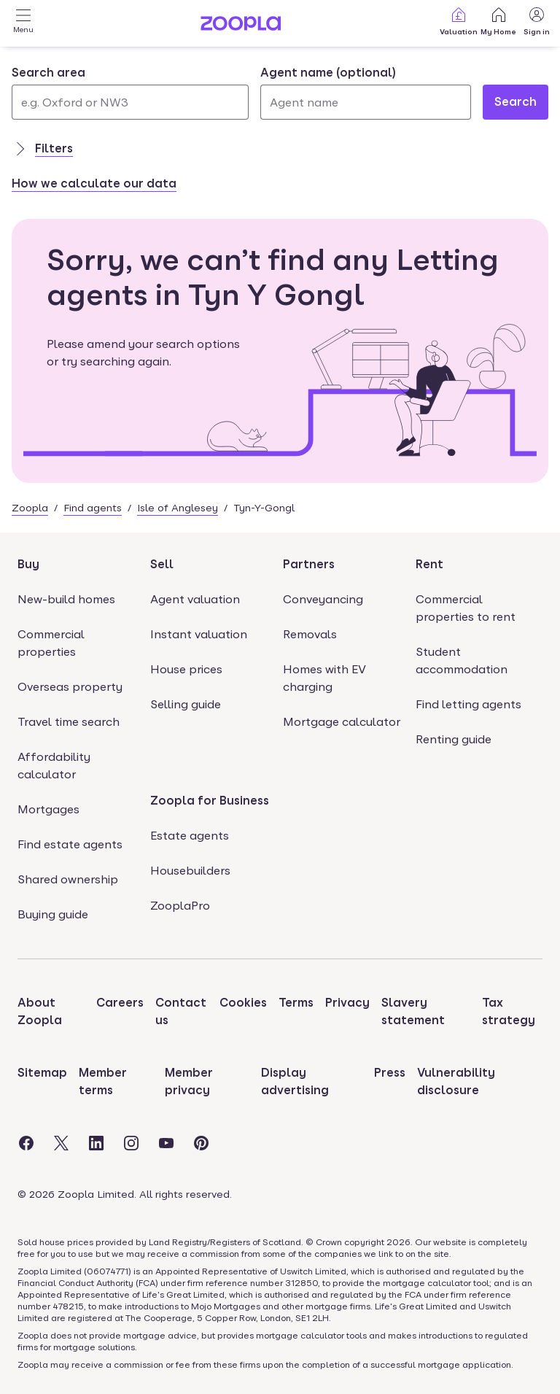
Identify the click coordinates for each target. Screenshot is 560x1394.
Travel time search (69, 722)
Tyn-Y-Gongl (264, 508)
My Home (498, 21)
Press (389, 1073)
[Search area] (130, 102)
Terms (296, 1003)
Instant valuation (198, 634)
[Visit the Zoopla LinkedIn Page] (96, 1143)
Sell (162, 564)
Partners (309, 564)
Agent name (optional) (328, 73)
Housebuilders (190, 871)
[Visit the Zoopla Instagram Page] (131, 1143)
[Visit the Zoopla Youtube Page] (166, 1143)
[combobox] (130, 92)
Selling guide (185, 704)
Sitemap (42, 1073)
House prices (186, 669)
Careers (120, 1003)
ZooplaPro (180, 906)
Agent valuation (195, 599)
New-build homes (66, 599)
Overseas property (70, 687)
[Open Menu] (23, 23)
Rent (429, 564)
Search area (48, 73)
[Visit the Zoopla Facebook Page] (26, 1143)
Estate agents (189, 836)
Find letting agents (468, 704)
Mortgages (48, 809)
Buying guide (53, 914)
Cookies (243, 1003)
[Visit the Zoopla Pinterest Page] (201, 1143)
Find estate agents (70, 844)
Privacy (347, 1003)
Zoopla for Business (209, 801)
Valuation (459, 21)
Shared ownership (68, 879)
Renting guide (453, 739)
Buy (28, 564)
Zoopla (30, 508)
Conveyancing (323, 599)
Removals (310, 634)
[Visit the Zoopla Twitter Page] (61, 1143)
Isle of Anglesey (177, 508)
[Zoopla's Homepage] (241, 27)
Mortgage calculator (341, 722)
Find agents (92, 508)
